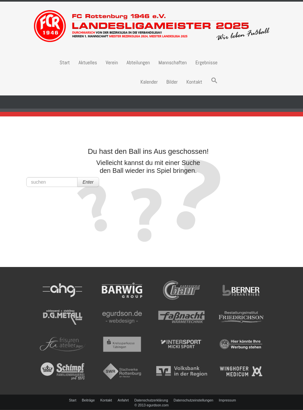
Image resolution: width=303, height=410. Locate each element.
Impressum (227, 400)
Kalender (149, 81)
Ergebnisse (206, 62)
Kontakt (194, 81)
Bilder (172, 81)
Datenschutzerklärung (151, 400)
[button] (214, 82)
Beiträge (88, 400)
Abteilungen (138, 62)
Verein (112, 62)
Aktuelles (87, 62)
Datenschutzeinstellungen (193, 400)
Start (65, 62)
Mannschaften (173, 62)
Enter (88, 182)
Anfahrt (123, 400)
